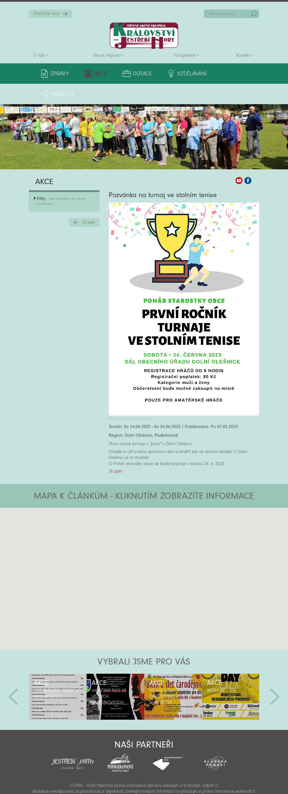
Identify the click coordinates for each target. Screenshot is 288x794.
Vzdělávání (182, 73)
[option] (58, 676)
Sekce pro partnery (143, 783)
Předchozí (13, 676)
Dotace (135, 73)
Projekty (231, 73)
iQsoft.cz (210, 765)
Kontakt (243, 55)
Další (275, 676)
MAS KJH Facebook (247, 160)
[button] (158, 518)
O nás (39, 55)
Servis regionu (106, 55)
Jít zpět (88, 202)
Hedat (254, 14)
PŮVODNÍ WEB (46, 13)
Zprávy (60, 73)
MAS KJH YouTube (239, 160)
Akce (97, 73)
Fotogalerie (185, 55)
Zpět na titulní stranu (144, 35)
